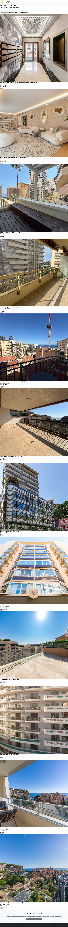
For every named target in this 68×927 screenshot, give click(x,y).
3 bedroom (35, 2)
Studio (17, 2)
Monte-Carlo (35, 918)
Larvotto (52, 916)
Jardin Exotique (34, 916)
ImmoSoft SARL (27, 923)
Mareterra (9, 916)
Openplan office (56, 2)
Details (1, 88)
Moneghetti (29, 918)
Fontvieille (27, 916)
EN (65, 2)
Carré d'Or (15, 916)
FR (63, 2)
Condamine (21, 916)
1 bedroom (22, 2)
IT (66, 2)
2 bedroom (28, 2)
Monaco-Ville (58, 916)
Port (40, 918)
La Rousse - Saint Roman (44, 916)
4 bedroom (41, 2)
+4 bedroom (48, 2)
